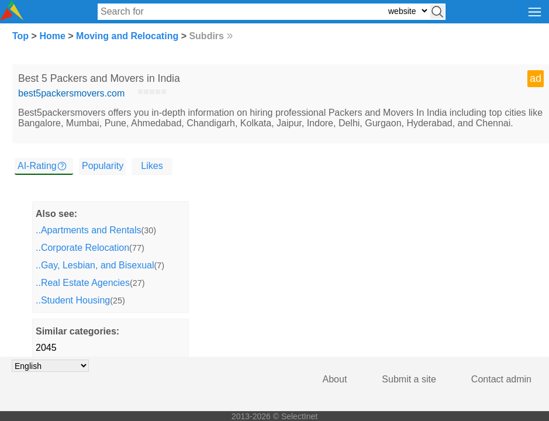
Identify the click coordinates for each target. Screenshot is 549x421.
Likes (152, 166)
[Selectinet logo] (11, 17)
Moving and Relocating (127, 36)
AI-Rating (37, 166)
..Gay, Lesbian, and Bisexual (95, 265)
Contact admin (501, 379)
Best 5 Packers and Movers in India (99, 78)
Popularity (102, 166)
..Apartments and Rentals (88, 230)
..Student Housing (73, 300)
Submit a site (409, 379)
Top (20, 36)
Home (52, 36)
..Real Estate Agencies (83, 283)
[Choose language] (50, 366)
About (335, 379)
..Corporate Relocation (82, 248)
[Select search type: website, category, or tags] (407, 11)
